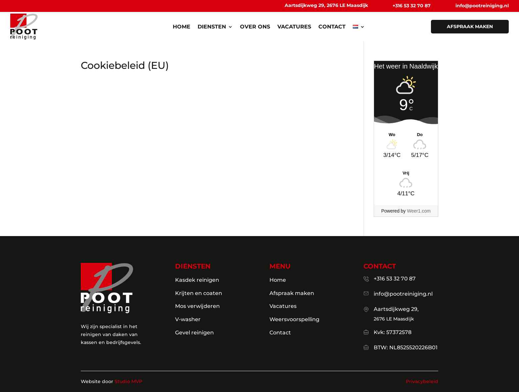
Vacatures (294, 27)
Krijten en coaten (198, 293)
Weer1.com (419, 211)
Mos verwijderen (197, 306)
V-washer (188, 319)
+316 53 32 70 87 (412, 6)
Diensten (212, 27)
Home (181, 27)
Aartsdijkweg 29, (396, 309)
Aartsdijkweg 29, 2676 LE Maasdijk (326, 5)
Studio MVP (128, 381)
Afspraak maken (291, 293)
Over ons (255, 27)
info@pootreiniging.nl (482, 6)
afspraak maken (470, 26)
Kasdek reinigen (197, 280)
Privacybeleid (422, 381)
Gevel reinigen (194, 332)
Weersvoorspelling (294, 319)
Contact (332, 27)
